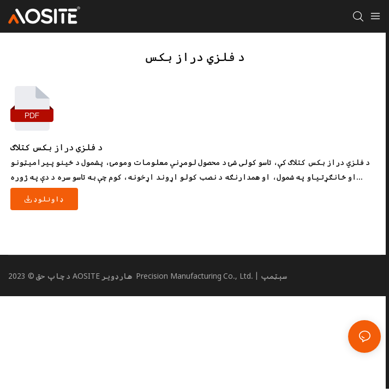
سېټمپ (274, 276)
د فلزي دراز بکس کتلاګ (56, 147)
